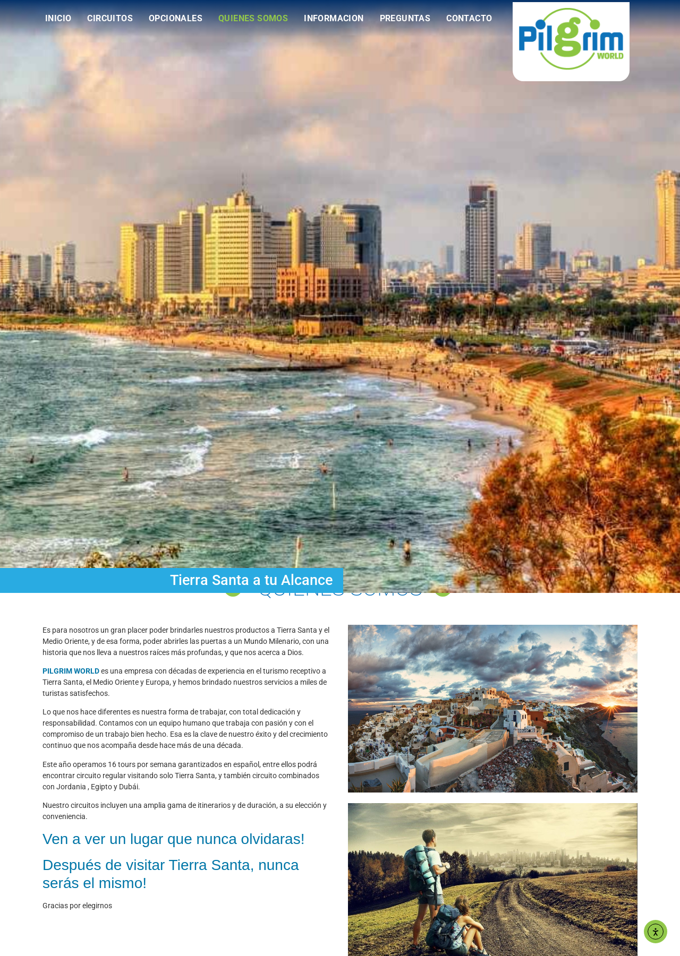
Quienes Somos (253, 18)
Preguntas (405, 18)
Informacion (333, 18)
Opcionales (175, 18)
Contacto (469, 18)
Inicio (58, 18)
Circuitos (110, 18)
